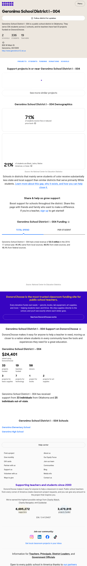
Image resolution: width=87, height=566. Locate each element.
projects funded (64, 510)
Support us (8, 470)
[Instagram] (31, 536)
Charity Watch (53, 500)
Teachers (34, 553)
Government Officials (43, 557)
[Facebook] (47, 536)
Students (33, 61)
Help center (43, 445)
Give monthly (9, 457)
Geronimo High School (13, 431)
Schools (65, 61)
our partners (70, 564)
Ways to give (9, 478)
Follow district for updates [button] (43, 18)
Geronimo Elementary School (16, 427)
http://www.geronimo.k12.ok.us (14, 51)
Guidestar (42, 503)
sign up (44, 210)
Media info (48, 474)
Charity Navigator (26, 503)
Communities (49, 465)
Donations (54, 61)
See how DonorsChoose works (43, 317)
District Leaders (61, 553)
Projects (22, 61)
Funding (43, 61)
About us (47, 453)
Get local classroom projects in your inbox (43, 543)
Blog (45, 470)
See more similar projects (43, 92)
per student (64, 230)
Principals (45, 553)
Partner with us (9, 465)
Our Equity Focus (50, 457)
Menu (80, 4)
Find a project (9, 453)
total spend (22, 230)
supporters (23, 510)
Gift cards (7, 461)
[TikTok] (55, 536)
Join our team (49, 461)
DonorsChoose (8, 4)
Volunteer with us (10, 474)
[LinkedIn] (39, 536)
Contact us (48, 478)
